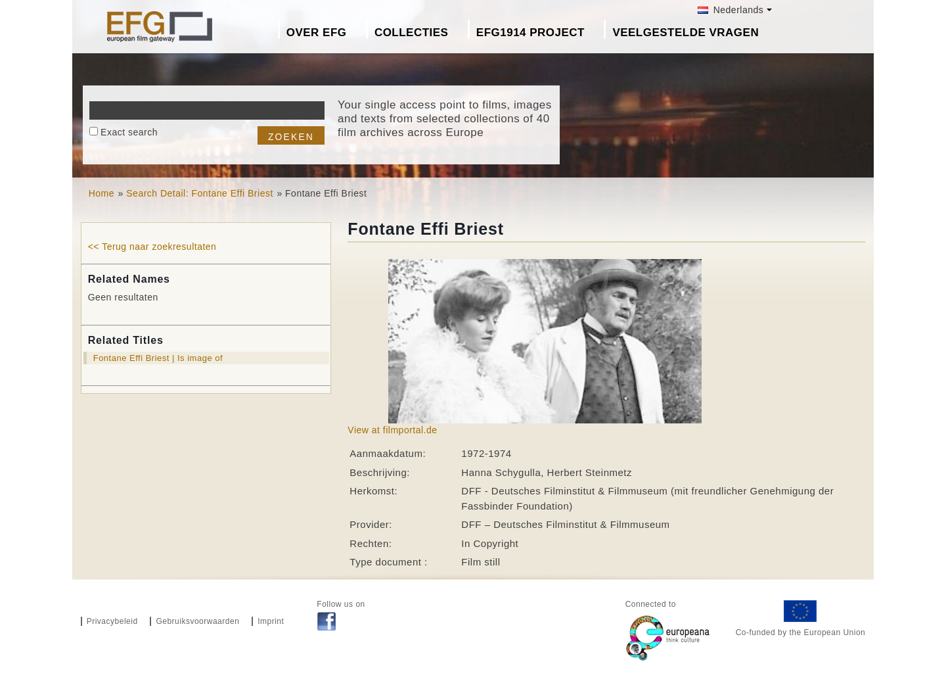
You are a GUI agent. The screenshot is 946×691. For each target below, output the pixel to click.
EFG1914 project (530, 32)
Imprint (271, 621)
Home (101, 193)
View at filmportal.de (392, 430)
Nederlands (730, 10)
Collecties (411, 32)
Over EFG (316, 32)
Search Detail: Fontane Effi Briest (199, 193)
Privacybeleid (112, 621)
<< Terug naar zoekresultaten (152, 246)
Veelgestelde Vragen (685, 32)
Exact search (129, 132)
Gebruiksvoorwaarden (197, 621)
